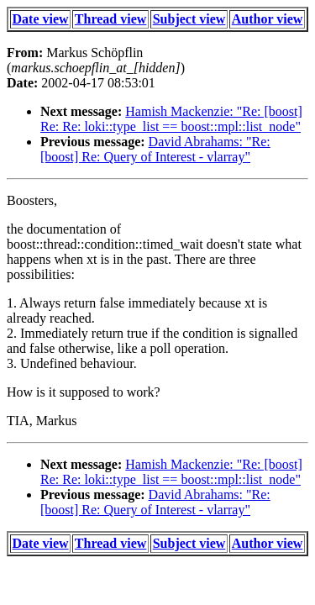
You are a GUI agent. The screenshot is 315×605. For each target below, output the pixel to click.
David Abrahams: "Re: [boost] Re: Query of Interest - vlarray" (155, 149)
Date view (41, 19)
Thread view (110, 19)
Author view (267, 19)
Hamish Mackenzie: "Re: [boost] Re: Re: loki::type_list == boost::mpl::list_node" (171, 119)
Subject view (189, 19)
